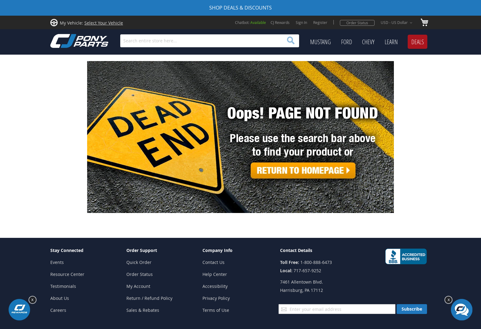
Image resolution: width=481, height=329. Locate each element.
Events (57, 262)
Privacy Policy (216, 298)
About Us (59, 298)
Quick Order (139, 262)
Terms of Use (215, 310)
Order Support (141, 250)
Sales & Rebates (142, 310)
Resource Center (67, 274)
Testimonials (63, 286)
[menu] (369, 42)
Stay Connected (66, 250)
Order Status (357, 22)
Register (320, 22)
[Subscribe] (412, 309)
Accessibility (215, 286)
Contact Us (213, 262)
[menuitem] (320, 42)
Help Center (214, 274)
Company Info (217, 250)
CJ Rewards (280, 22)
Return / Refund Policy (149, 298)
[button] (397, 22)
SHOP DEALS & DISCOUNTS (240, 7)
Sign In (301, 22)
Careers (58, 310)
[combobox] (209, 40)
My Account (138, 286)
